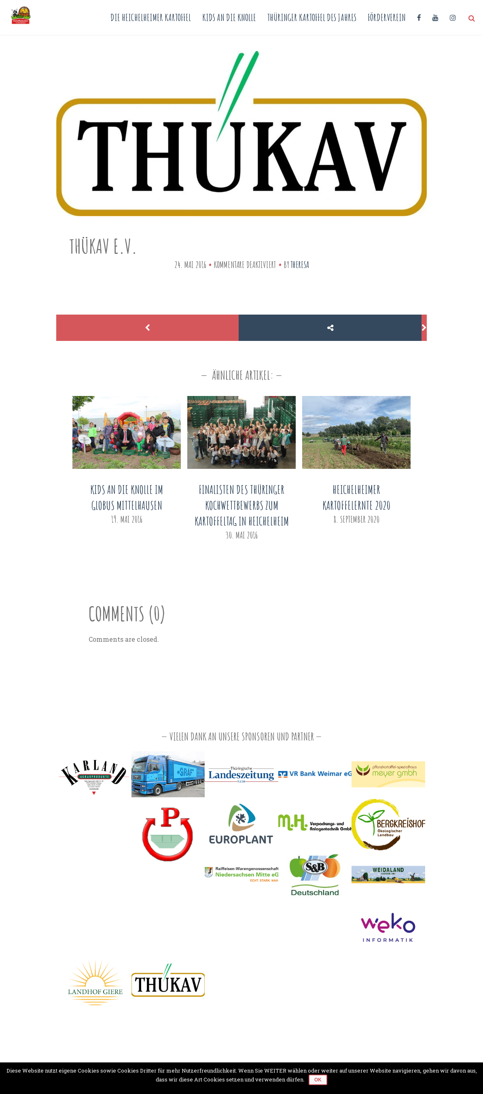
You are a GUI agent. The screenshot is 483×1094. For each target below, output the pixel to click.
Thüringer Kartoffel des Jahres (311, 17)
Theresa (300, 264)
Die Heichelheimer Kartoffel (150, 17)
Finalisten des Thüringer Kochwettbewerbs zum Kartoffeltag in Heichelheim (242, 505)
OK (318, 1080)
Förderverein (387, 17)
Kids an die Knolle (229, 17)
